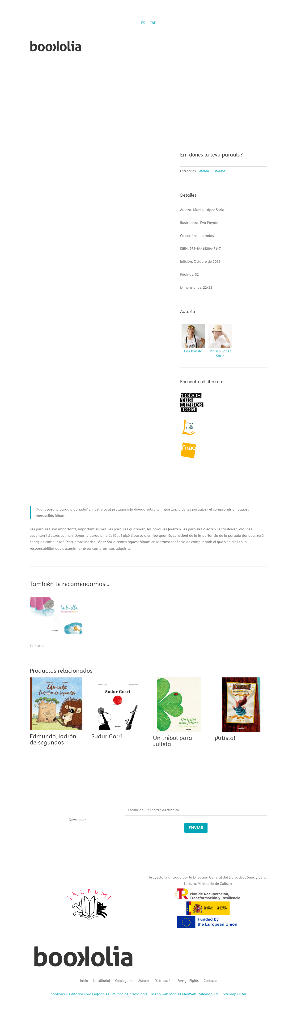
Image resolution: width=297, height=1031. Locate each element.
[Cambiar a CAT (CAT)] (152, 23)
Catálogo (121, 980)
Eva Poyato (193, 351)
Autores (143, 980)
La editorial (101, 980)
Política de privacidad (129, 994)
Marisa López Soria (220, 353)
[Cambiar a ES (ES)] (143, 23)
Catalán (203, 171)
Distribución (163, 980)
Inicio (84, 980)
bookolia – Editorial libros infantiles (80, 994)
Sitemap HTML (234, 994)
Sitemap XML (209, 994)
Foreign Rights (188, 980)
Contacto (210, 980)
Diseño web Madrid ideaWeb (173, 994)
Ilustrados (218, 171)
